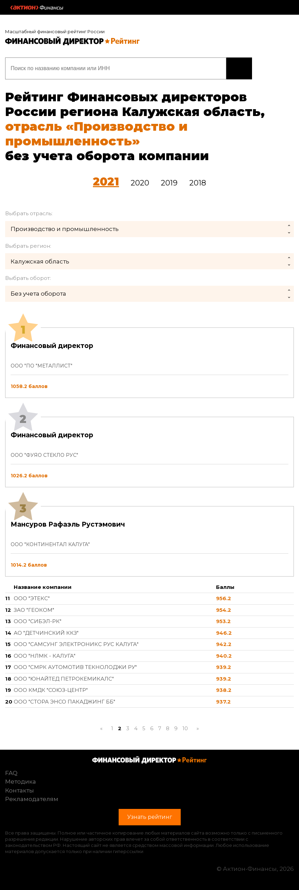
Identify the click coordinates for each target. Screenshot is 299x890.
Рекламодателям (31, 799)
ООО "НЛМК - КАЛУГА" (44, 656)
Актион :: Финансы (36, 7)
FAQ (11, 773)
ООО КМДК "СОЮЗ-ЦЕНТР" (51, 690)
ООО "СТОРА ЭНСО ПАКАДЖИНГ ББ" (64, 701)
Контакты (19, 790)
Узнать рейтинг (239, 68)
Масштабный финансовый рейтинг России (55, 31)
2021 (106, 181)
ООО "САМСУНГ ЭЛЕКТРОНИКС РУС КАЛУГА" (76, 644)
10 (185, 728)
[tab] (149, 452)
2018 (197, 183)
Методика (20, 781)
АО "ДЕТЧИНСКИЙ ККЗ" (46, 633)
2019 (169, 183)
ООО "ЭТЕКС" (32, 598)
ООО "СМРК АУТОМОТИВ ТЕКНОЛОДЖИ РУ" (75, 667)
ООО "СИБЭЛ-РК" (37, 621)
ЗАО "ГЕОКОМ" (34, 610)
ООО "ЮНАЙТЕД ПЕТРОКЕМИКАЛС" (64, 678)
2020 (140, 183)
